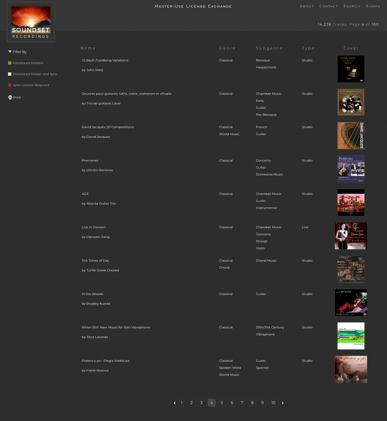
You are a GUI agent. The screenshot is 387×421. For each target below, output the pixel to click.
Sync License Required (28, 85)
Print (14, 97)
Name (88, 48)
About (307, 5)
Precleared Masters (26, 63)
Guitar (261, 294)
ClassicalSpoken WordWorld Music (230, 368)
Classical (226, 60)
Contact (328, 5)
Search (351, 5)
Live (305, 227)
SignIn (373, 5)
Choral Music (266, 260)
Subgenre (269, 48)
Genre (227, 48)
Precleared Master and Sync (33, 74)
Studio (307, 60)
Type (308, 48)
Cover (351, 48)
